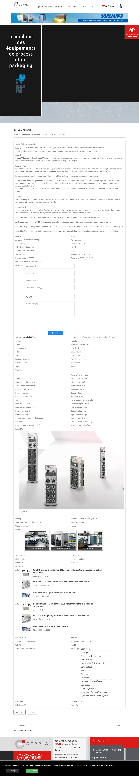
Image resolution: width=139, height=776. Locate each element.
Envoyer (56, 333)
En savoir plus (12, 770)
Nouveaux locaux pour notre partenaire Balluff (54, 592)
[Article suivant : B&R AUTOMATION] (118, 725)
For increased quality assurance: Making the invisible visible (61, 615)
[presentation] (42, 323)
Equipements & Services (31, 134)
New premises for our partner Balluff (50, 626)
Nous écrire (101, 757)
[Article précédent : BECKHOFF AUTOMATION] (22, 725)
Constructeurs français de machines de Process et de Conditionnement (66, 757)
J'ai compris (32, 771)
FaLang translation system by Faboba (23, 730)
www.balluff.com (29, 337)
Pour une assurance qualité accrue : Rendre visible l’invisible (61, 582)
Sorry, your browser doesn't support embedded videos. (90, 52)
